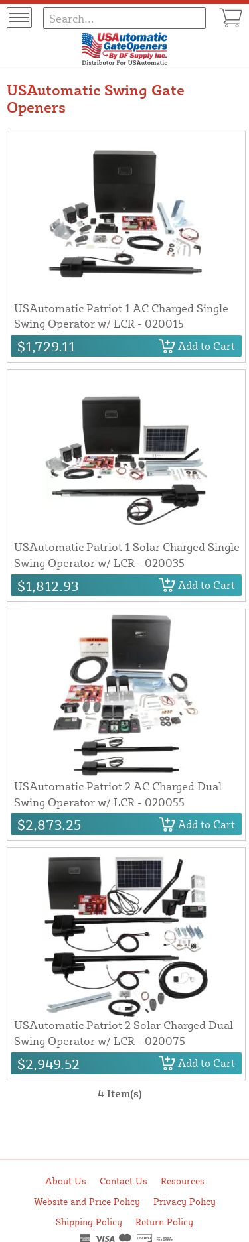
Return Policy (164, 1221)
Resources (183, 1180)
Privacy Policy (184, 1201)
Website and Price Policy (87, 1201)
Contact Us (123, 1180)
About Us (65, 1180)
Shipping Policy (89, 1221)
